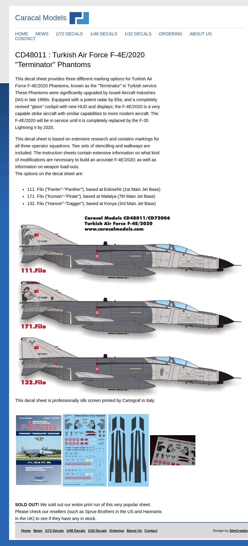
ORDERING (170, 33)
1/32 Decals (97, 530)
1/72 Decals (54, 530)
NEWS (41, 33)
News (37, 530)
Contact (151, 530)
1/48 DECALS (103, 33)
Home (26, 530)
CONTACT (25, 38)
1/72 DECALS (69, 33)
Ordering (116, 530)
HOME (21, 33)
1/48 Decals (75, 530)
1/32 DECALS (138, 33)
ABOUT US (201, 33)
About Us (134, 530)
